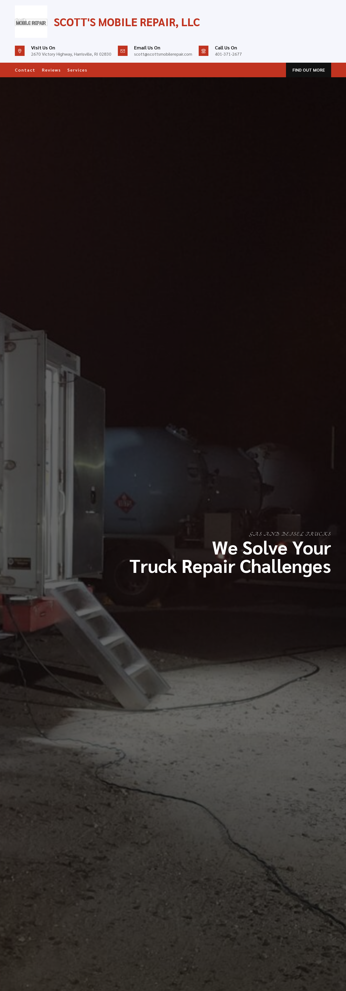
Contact (25, 70)
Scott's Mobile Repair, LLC (127, 22)
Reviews (51, 70)
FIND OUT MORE (308, 70)
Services (77, 70)
